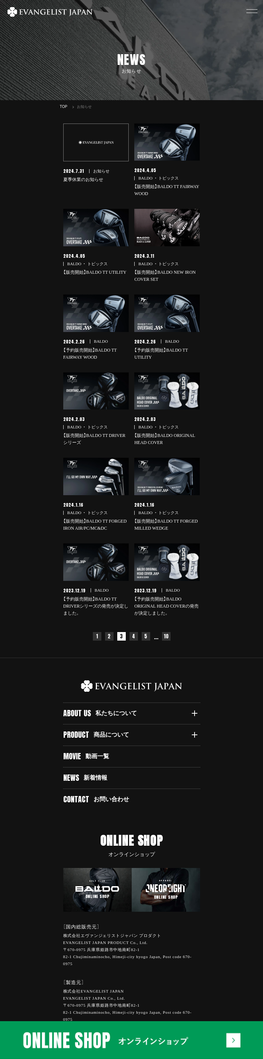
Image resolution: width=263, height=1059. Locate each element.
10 (166, 636)
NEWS (85, 777)
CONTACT (96, 799)
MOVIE (86, 756)
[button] (252, 11)
